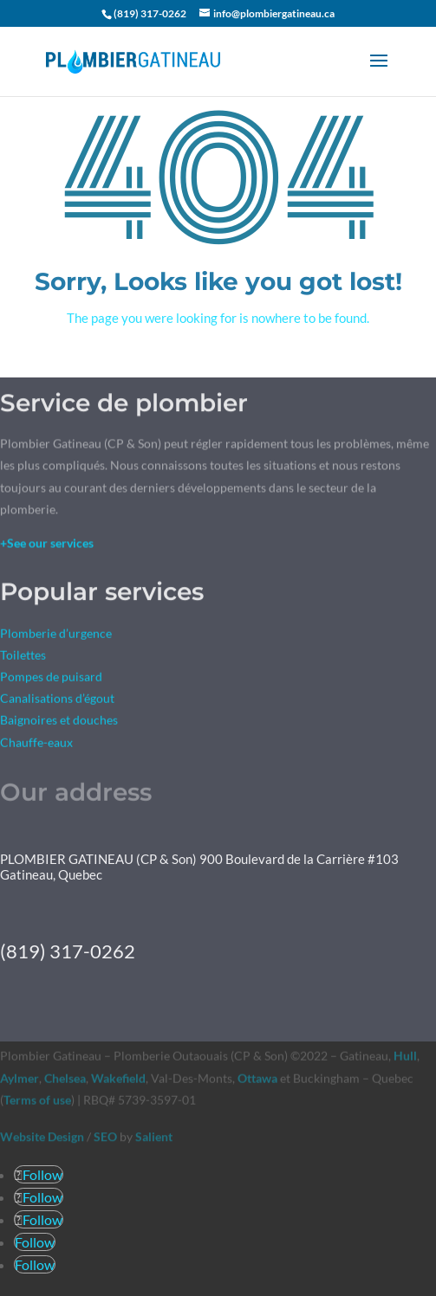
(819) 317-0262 (150, 13)
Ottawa (257, 1078)
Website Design (42, 1136)
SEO (105, 1136)
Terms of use (37, 1100)
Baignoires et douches (59, 721)
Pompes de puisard (51, 678)
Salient (153, 1136)
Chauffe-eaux (36, 743)
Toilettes (23, 656)
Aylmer (19, 1078)
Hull (405, 1056)
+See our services (47, 544)
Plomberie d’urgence (56, 634)
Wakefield (117, 1078)
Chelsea (65, 1078)
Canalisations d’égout (57, 700)
